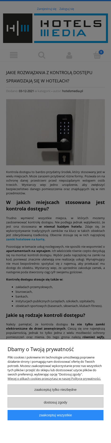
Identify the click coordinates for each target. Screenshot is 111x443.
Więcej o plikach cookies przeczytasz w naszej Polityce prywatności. (54, 378)
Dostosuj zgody (55, 402)
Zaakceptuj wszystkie (55, 415)
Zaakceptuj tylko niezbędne (55, 390)
